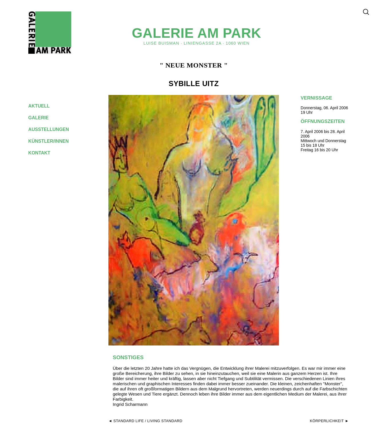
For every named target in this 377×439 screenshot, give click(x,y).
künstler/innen (53, 141)
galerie (42, 117)
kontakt (43, 152)
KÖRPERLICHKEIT (327, 421)
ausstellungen (53, 129)
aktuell (43, 106)
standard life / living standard (147, 421)
